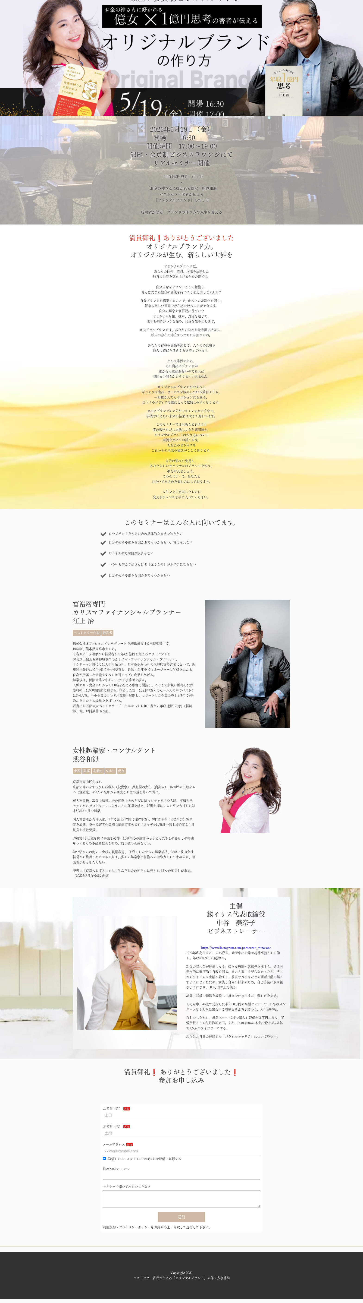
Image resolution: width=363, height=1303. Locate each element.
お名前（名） (112, 1126)
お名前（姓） (112, 1108)
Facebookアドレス (116, 1168)
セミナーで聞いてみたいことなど (127, 1186)
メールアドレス (114, 1144)
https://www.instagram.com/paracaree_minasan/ (236, 947)
